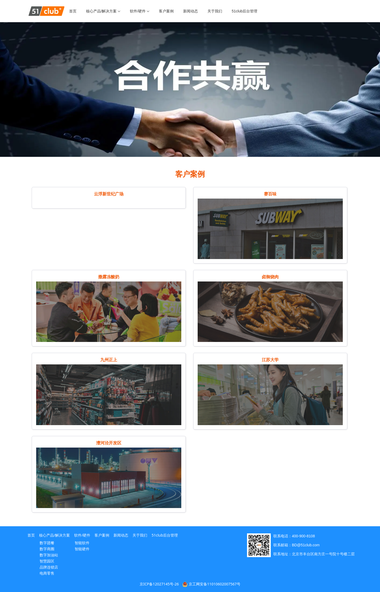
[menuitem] (73, 11)
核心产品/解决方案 (54, 535)
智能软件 (82, 542)
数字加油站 (49, 554)
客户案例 (101, 535)
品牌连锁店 (49, 567)
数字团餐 (47, 542)
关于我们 (139, 535)
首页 (31, 535)
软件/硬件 (82, 535)
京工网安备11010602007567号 (214, 583)
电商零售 (47, 573)
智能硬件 (82, 548)
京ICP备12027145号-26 (159, 583)
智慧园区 (47, 560)
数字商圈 (47, 548)
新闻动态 (120, 535)
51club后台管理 (164, 535)
